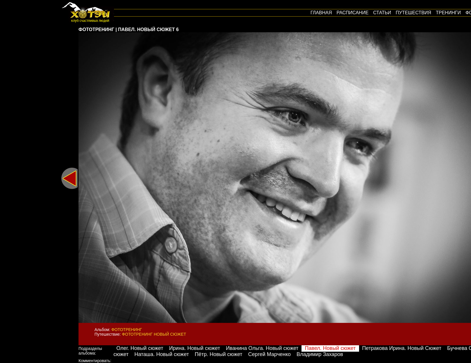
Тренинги (448, 12)
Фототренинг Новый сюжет (154, 334)
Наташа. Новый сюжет (161, 354)
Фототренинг (126, 329)
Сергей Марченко (269, 354)
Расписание (352, 12)
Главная (321, 12)
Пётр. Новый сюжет (218, 354)
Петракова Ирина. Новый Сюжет (401, 348)
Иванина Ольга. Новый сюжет (262, 348)
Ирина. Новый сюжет (194, 348)
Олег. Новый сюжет (139, 348)
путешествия (413, 12)
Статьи (382, 12)
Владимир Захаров (320, 354)
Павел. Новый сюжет (330, 348)
